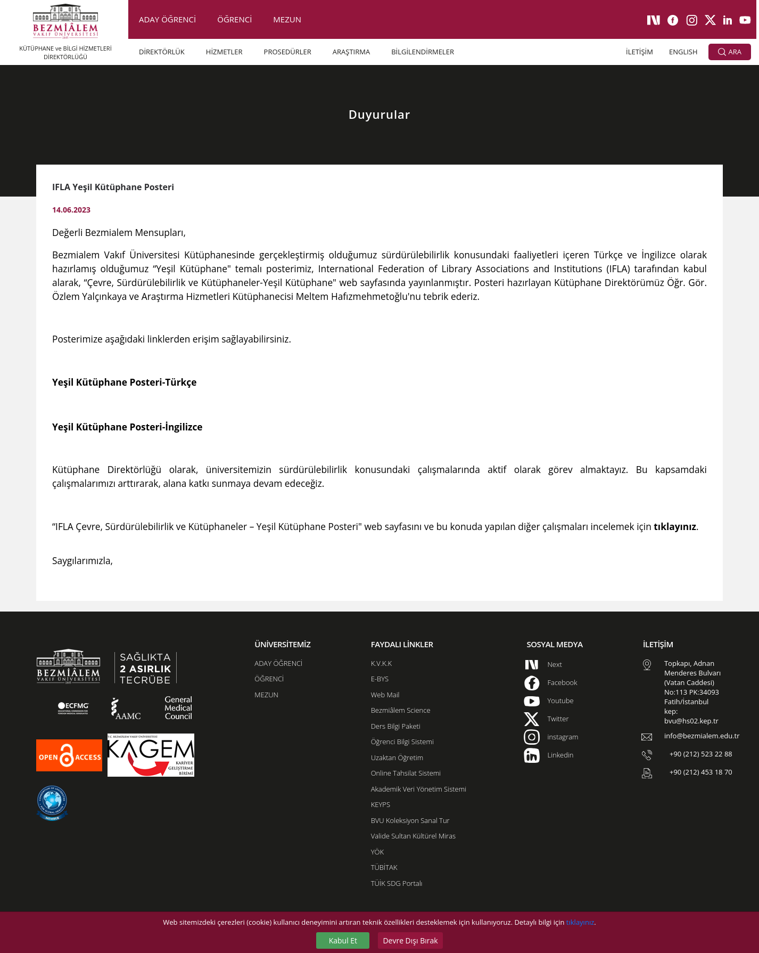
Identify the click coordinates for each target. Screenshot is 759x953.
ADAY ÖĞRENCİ (167, 19)
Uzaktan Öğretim (397, 757)
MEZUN (287, 19)
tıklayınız (580, 922)
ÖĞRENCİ (234, 19)
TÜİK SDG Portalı (397, 883)
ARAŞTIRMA (351, 51)
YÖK (377, 852)
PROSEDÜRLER (287, 51)
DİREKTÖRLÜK (162, 51)
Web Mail (385, 694)
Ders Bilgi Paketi (395, 726)
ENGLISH (683, 51)
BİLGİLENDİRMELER (422, 51)
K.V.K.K (381, 663)
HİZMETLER (224, 51)
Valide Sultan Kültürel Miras (413, 836)
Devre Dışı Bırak (410, 940)
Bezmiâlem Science (401, 710)
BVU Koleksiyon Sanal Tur (410, 820)
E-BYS (380, 678)
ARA (729, 52)
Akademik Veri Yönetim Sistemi (418, 789)
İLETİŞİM (639, 51)
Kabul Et (343, 940)
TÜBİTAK (384, 867)
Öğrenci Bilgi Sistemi (402, 741)
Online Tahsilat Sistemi (406, 773)
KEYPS (380, 804)
